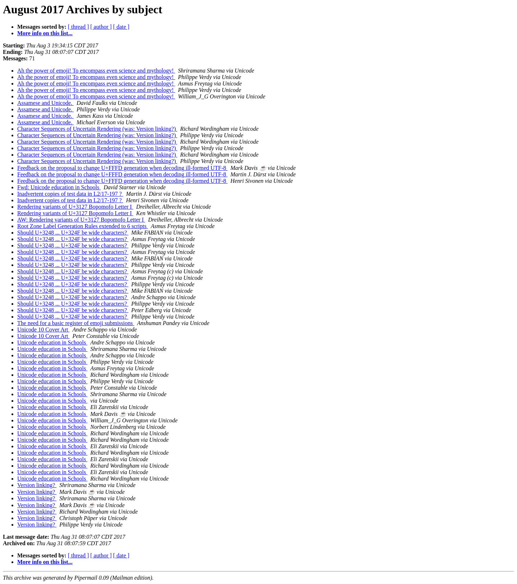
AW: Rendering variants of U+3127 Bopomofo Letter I (81, 220)
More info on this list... (45, 33)
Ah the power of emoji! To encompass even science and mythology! (96, 71)
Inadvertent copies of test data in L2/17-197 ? (70, 194)
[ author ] (101, 27)
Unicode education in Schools (52, 342)
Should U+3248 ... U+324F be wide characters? (73, 233)
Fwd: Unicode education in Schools (59, 187)
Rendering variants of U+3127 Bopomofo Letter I (75, 207)
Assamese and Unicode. (45, 103)
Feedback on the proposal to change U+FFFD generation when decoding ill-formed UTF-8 (122, 168)
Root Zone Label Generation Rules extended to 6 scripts (82, 226)
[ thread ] (78, 27)
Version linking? (36, 485)
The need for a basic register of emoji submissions (75, 323)
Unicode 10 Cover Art (43, 329)
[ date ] (121, 27)
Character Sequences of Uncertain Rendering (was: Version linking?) (97, 129)
